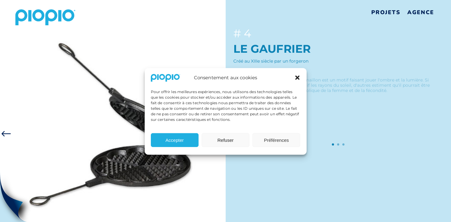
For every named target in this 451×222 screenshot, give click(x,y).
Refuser (225, 142)
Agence (420, 12)
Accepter (175, 142)
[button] (297, 80)
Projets (386, 12)
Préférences (276, 142)
